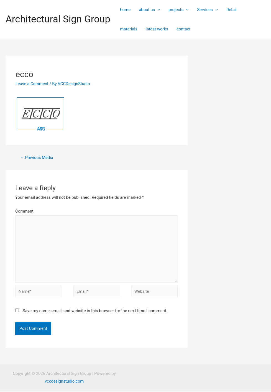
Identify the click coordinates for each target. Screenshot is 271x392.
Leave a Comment (32, 83)
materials (128, 29)
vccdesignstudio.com (64, 382)
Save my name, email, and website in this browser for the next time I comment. (95, 312)
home (125, 9)
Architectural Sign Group (58, 19)
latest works (157, 29)
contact (184, 29)
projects (175, 9)
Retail (231, 9)
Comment (24, 211)
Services (205, 9)
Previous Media (37, 157)
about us (147, 9)
